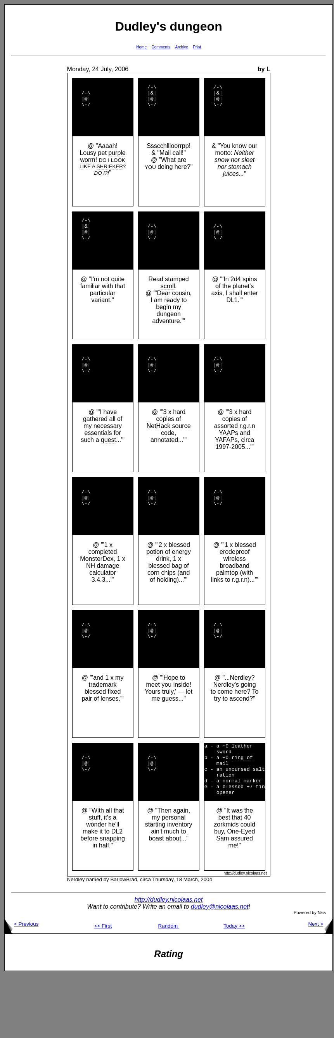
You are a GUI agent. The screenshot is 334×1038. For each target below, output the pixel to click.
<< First (103, 989)
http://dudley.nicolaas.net (169, 962)
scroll (168, 307)
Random (168, 989)
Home (141, 47)
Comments (161, 47)
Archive (181, 47)
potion (154, 593)
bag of (180, 607)
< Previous (21, 987)
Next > (320, 987)
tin (260, 847)
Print (197, 47)
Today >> (234, 989)
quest (108, 471)
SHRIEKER (110, 177)
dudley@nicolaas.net (220, 969)
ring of (242, 812)
